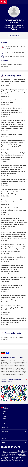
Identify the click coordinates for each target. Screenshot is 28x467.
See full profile (13, 35)
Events (4, 413)
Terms (20, 451)
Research (4, 435)
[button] (22, 2)
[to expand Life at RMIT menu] (25, 431)
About (3, 442)
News (4, 411)
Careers (5, 421)
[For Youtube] (15, 447)
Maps (4, 418)
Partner (4, 438)
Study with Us (5, 427)
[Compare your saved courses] (19, 2)
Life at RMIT (5, 431)
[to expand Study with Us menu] (25, 428)
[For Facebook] (2, 447)
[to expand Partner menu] (25, 439)
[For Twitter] (5, 447)
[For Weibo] (19, 447)
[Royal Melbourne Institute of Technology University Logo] (3, 2)
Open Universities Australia (14, 457)
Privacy (25, 451)
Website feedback (13, 452)
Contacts (5, 423)
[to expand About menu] (25, 442)
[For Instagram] (9, 447)
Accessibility (5, 452)
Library (5, 416)
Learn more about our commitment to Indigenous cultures (14, 380)
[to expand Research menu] (25, 435)
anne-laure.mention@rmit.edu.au (14, 56)
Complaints (22, 452)
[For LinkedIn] (12, 447)
